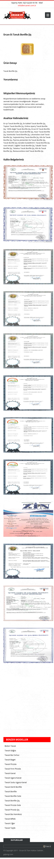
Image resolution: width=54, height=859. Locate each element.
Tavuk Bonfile (11, 791)
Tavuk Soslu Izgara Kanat (16, 782)
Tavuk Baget (10, 759)
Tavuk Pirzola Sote (13, 805)
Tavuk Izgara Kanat (13, 778)
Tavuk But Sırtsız (12, 755)
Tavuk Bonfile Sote (13, 796)
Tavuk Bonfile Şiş (12, 800)
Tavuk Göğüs (10, 750)
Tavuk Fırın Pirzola (13, 768)
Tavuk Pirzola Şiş (12, 809)
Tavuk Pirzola (10, 764)
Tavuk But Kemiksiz (13, 814)
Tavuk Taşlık (10, 828)
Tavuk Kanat (10, 773)
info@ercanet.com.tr (27, 5)
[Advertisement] (25, 698)
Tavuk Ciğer (10, 823)
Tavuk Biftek (10, 818)
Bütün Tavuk (10, 746)
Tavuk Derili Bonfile (13, 787)
